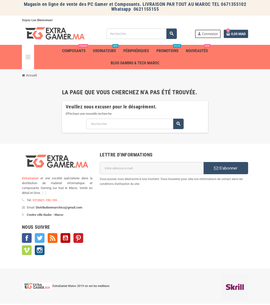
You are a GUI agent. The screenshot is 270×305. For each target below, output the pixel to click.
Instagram (40, 250)
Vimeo (27, 250)
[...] (44, 193)
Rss (52, 238)
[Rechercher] (142, 34)
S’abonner (225, 168)
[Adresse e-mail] (152, 168)
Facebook (27, 238)
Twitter (40, 238)
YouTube (65, 238)
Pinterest (78, 238)
